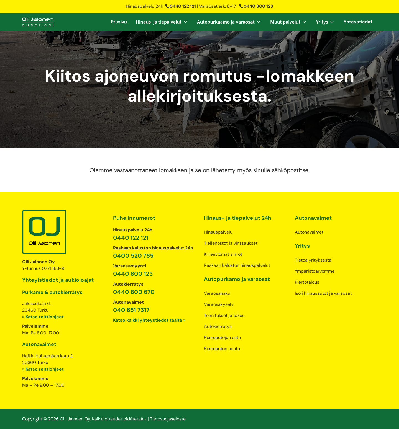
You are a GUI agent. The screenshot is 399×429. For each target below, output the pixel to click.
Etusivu (119, 22)
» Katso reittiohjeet (43, 317)
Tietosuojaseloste (168, 419)
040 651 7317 (131, 310)
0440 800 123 (256, 6)
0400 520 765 (133, 255)
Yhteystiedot (358, 22)
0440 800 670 (134, 292)
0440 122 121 (180, 6)
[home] (37, 21)
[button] (162, 22)
